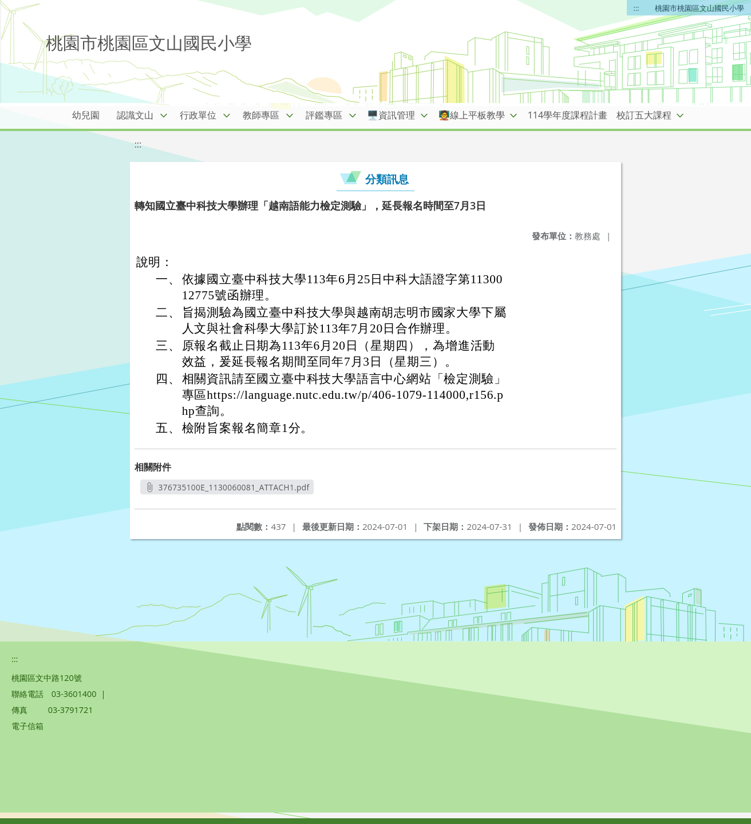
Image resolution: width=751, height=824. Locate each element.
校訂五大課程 (643, 115)
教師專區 (261, 115)
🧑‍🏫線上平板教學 (471, 115)
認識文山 (135, 115)
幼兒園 (86, 115)
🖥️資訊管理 (391, 115)
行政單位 (198, 115)
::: (636, 8)
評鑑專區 (324, 115)
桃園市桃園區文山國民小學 (699, 8)
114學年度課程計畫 (567, 115)
